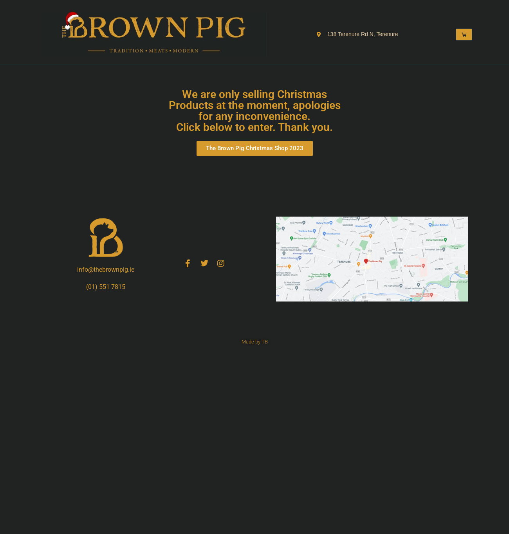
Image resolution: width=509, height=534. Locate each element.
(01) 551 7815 (105, 287)
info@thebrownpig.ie (105, 269)
